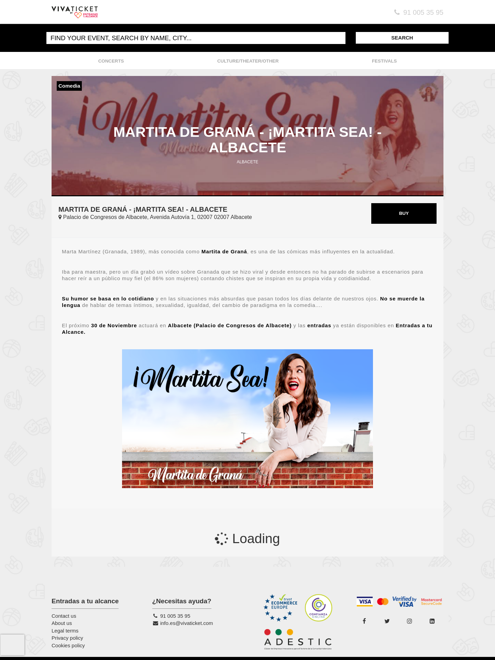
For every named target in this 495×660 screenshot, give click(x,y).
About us (62, 623)
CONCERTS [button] (111, 61)
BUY (404, 213)
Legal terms (65, 631)
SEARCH (402, 38)
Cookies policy (68, 645)
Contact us (64, 616)
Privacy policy (67, 638)
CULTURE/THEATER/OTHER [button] (248, 61)
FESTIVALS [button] (384, 61)
